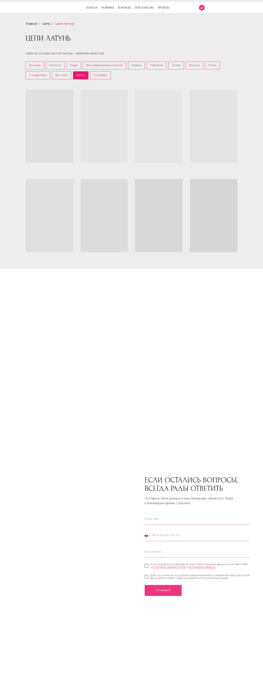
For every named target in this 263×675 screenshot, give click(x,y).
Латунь (81, 75)
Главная (31, 23)
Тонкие (176, 65)
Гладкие (136, 65)
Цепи (46, 23)
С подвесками (38, 75)
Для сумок (61, 75)
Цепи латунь (64, 23)
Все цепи (35, 65)
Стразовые (100, 75)
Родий (73, 65)
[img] (253, 7)
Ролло (212, 65)
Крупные (194, 65)
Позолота (55, 65)
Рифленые (156, 65)
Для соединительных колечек (104, 65)
